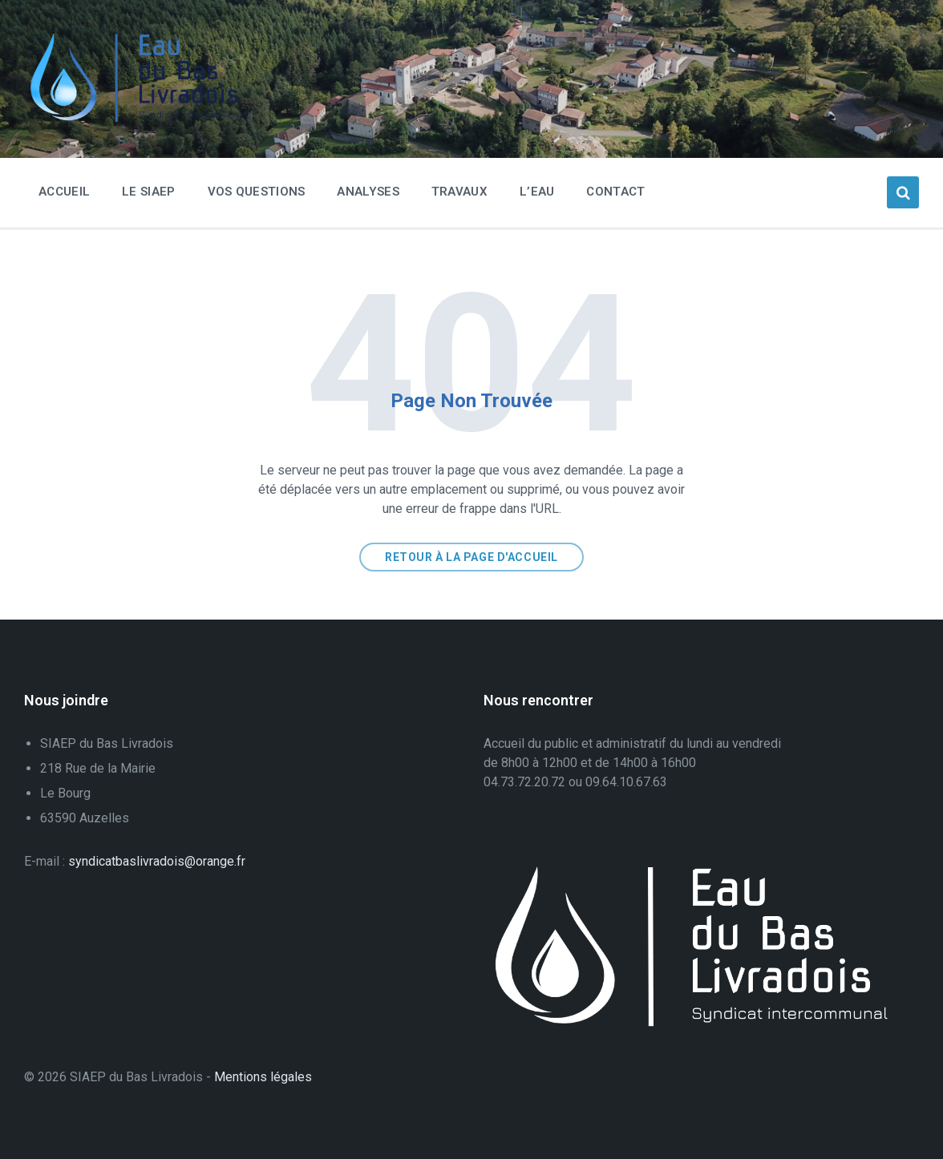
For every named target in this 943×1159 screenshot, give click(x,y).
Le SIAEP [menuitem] (148, 191)
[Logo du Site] (144, 118)
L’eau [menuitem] (537, 191)
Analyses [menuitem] (368, 191)
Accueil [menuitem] (64, 191)
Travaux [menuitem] (459, 191)
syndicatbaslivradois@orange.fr (156, 861)
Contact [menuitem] (615, 191)
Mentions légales (263, 1076)
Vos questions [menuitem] (257, 191)
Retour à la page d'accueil (471, 557)
